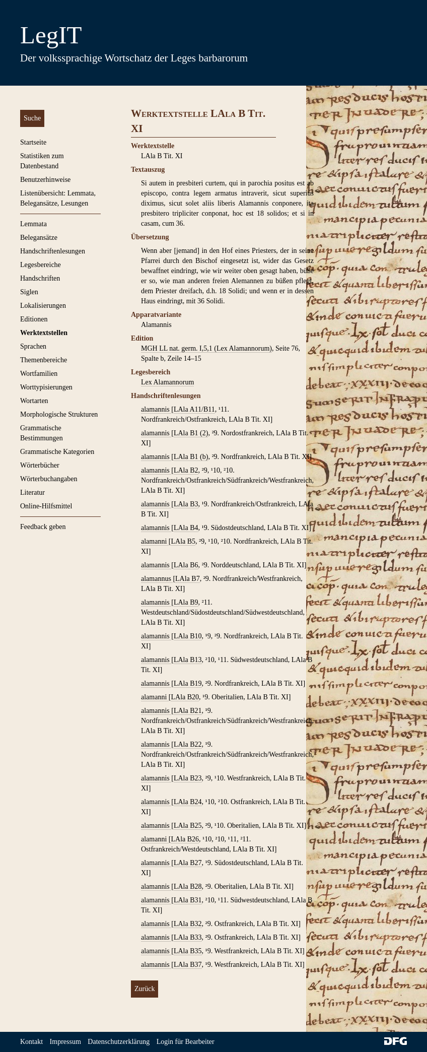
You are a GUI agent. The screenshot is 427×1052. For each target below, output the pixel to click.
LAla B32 (188, 924)
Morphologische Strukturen (59, 414)
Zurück (144, 989)
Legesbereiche (40, 265)
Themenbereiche (43, 360)
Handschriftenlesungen (52, 251)
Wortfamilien (38, 373)
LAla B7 (187, 578)
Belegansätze (38, 237)
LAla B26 (185, 839)
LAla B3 (186, 504)
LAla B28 (188, 886)
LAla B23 (188, 778)
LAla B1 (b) (191, 457)
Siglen (29, 292)
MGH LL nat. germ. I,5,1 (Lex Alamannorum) (206, 348)
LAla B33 (188, 937)
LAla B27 (188, 863)
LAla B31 (188, 900)
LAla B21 (188, 710)
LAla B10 (188, 636)
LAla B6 (186, 565)
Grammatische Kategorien (57, 451)
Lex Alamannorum (167, 382)
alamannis (156, 409)
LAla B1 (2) (191, 433)
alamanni (155, 541)
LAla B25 (188, 825)
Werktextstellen (43, 333)
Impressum (65, 1041)
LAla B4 (186, 528)
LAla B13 (188, 660)
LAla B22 (188, 744)
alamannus (157, 578)
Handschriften (40, 278)
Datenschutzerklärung (119, 1041)
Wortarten (34, 401)
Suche (32, 118)
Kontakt (31, 1041)
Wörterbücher (39, 465)
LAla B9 (186, 602)
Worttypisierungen (46, 387)
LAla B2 (186, 470)
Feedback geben (43, 527)
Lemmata (33, 224)
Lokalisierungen (43, 305)
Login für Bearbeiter (186, 1041)
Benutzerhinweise (45, 179)
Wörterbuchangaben (49, 479)
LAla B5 (183, 541)
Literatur (32, 492)
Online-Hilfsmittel (46, 506)
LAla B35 (188, 951)
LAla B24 (188, 802)
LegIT (51, 35)
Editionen (33, 319)
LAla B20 (185, 697)
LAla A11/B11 (194, 409)
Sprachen (33, 346)
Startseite (33, 142)
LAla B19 (188, 683)
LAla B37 (188, 964)
